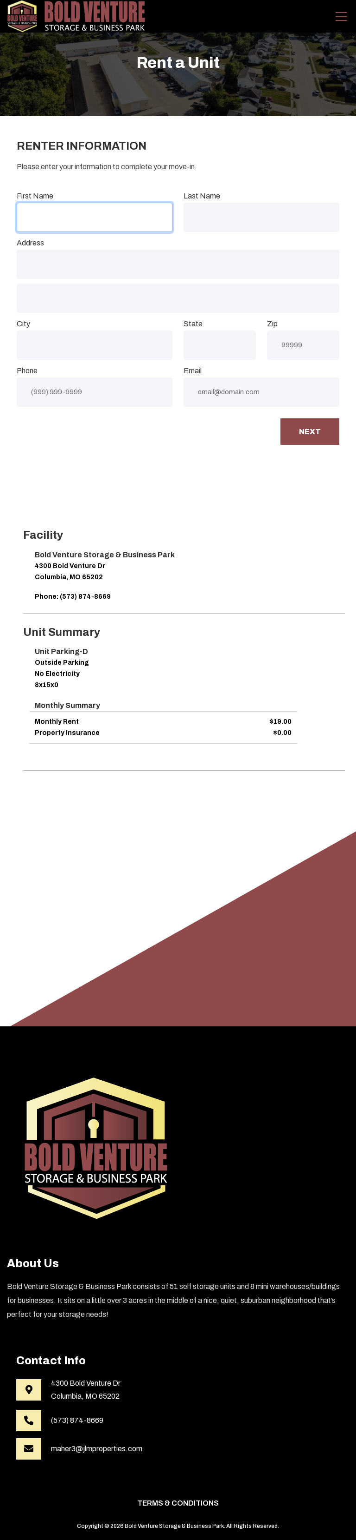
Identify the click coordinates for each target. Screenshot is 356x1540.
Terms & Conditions (178, 1503)
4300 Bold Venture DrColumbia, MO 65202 (86, 1389)
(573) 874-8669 (77, 1420)
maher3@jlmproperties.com (96, 1449)
